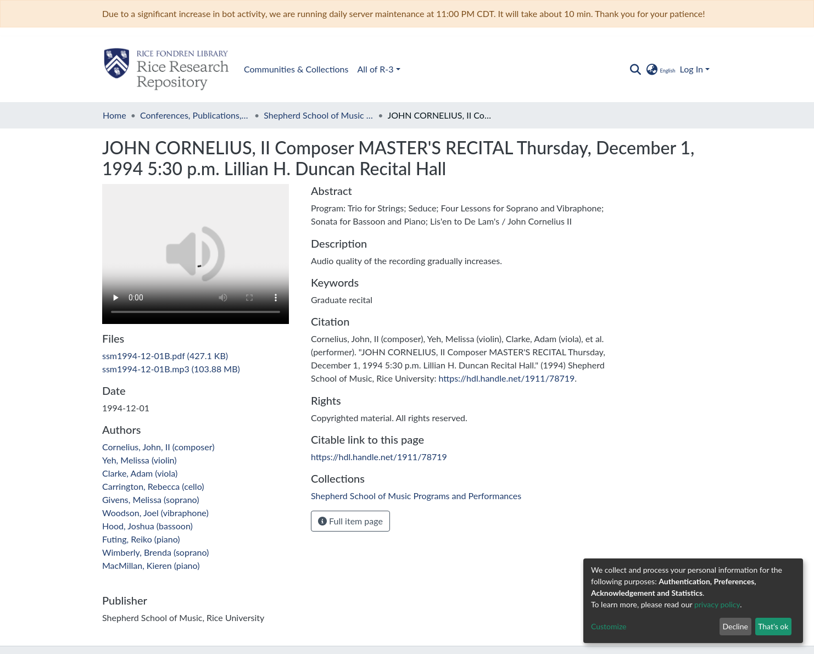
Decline (735, 626)
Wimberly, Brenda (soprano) (155, 552)
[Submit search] (635, 69)
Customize (609, 626)
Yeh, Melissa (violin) (139, 460)
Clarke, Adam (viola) (139, 473)
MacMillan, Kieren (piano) (150, 565)
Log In (691, 69)
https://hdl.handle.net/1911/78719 (506, 378)
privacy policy (717, 604)
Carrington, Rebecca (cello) (153, 486)
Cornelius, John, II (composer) (158, 446)
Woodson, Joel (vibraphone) (155, 512)
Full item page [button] (350, 521)
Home (114, 115)
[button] (660, 69)
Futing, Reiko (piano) (141, 539)
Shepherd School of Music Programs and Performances (318, 115)
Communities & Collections (296, 69)
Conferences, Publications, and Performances (195, 115)
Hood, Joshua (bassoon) (147, 526)
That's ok (773, 626)
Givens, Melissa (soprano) (150, 499)
